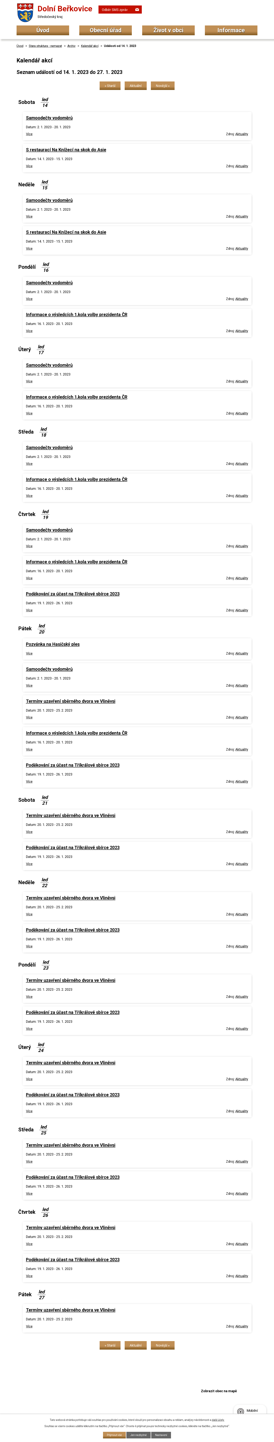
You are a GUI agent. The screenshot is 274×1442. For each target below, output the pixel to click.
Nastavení (161, 1435)
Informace (231, 30)
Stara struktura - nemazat (45, 46)
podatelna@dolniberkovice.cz (126, 1401)
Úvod (42, 30)
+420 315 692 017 (117, 1394)
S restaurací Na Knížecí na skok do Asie (66, 149)
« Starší (110, 86)
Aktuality (241, 134)
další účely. (218, 1419)
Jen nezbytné (138, 1435)
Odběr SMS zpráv (115, 10)
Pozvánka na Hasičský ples (53, 644)
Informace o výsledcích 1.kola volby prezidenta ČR (76, 314)
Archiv (71, 46)
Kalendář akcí (89, 46)
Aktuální (136, 86)
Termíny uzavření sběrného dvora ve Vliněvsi (70, 701)
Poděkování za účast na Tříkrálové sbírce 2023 (73, 594)
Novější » (162, 86)
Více (29, 134)
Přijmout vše (114, 1435)
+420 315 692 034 (117, 1386)
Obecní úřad (105, 30)
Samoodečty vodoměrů (49, 118)
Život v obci (168, 30)
